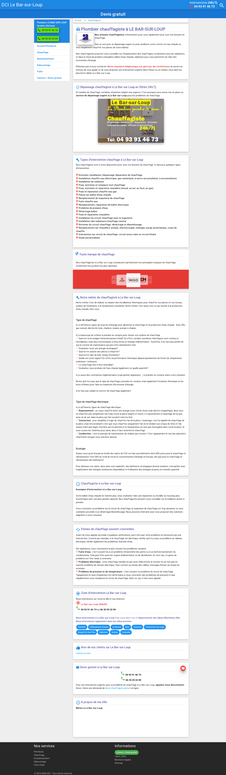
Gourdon (82, 627)
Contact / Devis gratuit (126, 752)
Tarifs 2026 (120, 756)
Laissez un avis (83, 653)
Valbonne (103, 632)
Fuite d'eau (39, 764)
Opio (127, 627)
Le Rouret (116, 627)
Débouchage (40, 761)
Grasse (115, 632)
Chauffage (39, 755)
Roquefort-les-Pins (86, 632)
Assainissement (42, 758)
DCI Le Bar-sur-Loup (21, 4)
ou (106, 609)
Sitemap (119, 763)
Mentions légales (123, 759)
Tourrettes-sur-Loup (155, 627)
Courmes (137, 627)
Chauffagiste (94, 20)
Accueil (78, 20)
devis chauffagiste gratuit (118, 688)
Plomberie (39, 751)
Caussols (126, 632)
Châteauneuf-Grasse (99, 627)
